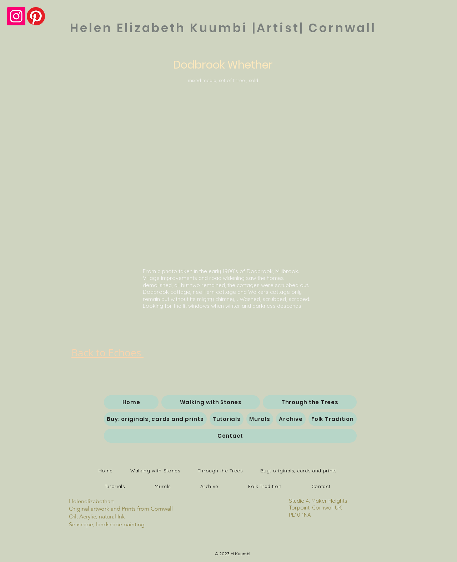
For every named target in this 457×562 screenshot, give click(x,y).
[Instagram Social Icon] (16, 16)
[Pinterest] (36, 16)
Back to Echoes (107, 352)
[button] (228, 171)
